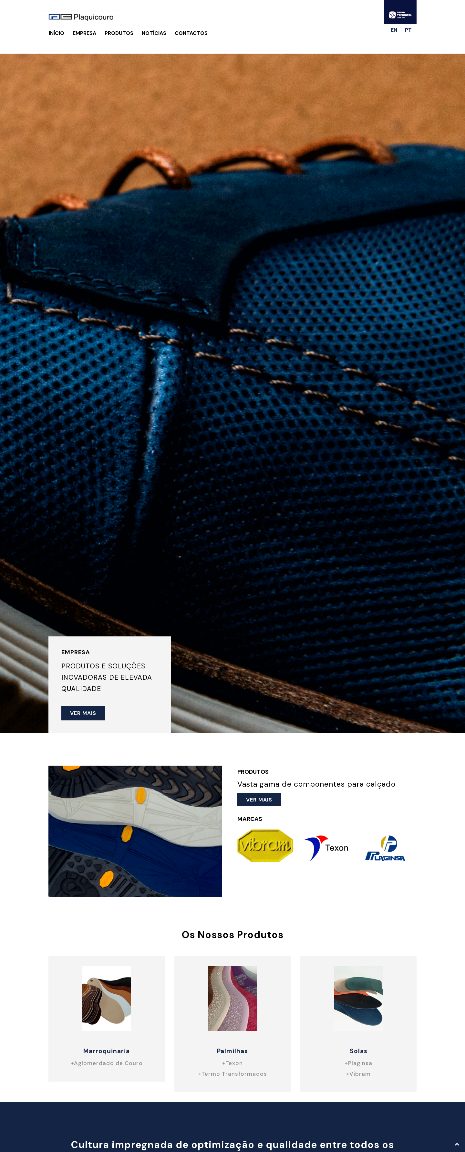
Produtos (119, 33)
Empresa (84, 33)
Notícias (154, 33)
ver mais (83, 713)
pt (408, 29)
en (394, 29)
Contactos (191, 33)
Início (56, 33)
